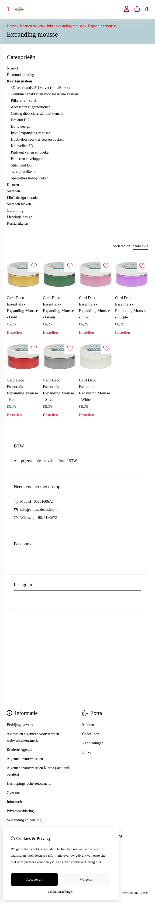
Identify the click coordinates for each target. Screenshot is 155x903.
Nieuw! (12, 68)
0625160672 (43, 501)
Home (11, 26)
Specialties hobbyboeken (30, 178)
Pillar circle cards (24, 101)
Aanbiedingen (93, 743)
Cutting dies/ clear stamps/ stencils (37, 114)
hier (98, 862)
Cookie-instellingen (61, 892)
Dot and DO (20, 120)
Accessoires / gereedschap (30, 107)
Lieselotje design (19, 217)
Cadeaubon (90, 734)
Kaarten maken (31, 26)
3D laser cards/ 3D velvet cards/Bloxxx (40, 88)
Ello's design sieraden (23, 198)
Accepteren (34, 879)
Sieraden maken (19, 204)
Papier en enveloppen (27, 159)
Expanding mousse (102, 26)
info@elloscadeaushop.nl (39, 510)
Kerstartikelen (17, 223)
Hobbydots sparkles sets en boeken (37, 139)
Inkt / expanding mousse (65, 26)
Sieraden (13, 191)
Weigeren (86, 879)
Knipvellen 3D (22, 146)
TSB (145, 893)
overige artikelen (23, 172)
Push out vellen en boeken (30, 152)
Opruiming (15, 211)
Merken (88, 725)
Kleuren (13, 185)
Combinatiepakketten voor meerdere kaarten (44, 94)
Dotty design (20, 126)
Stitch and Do (21, 165)
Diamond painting (20, 75)
